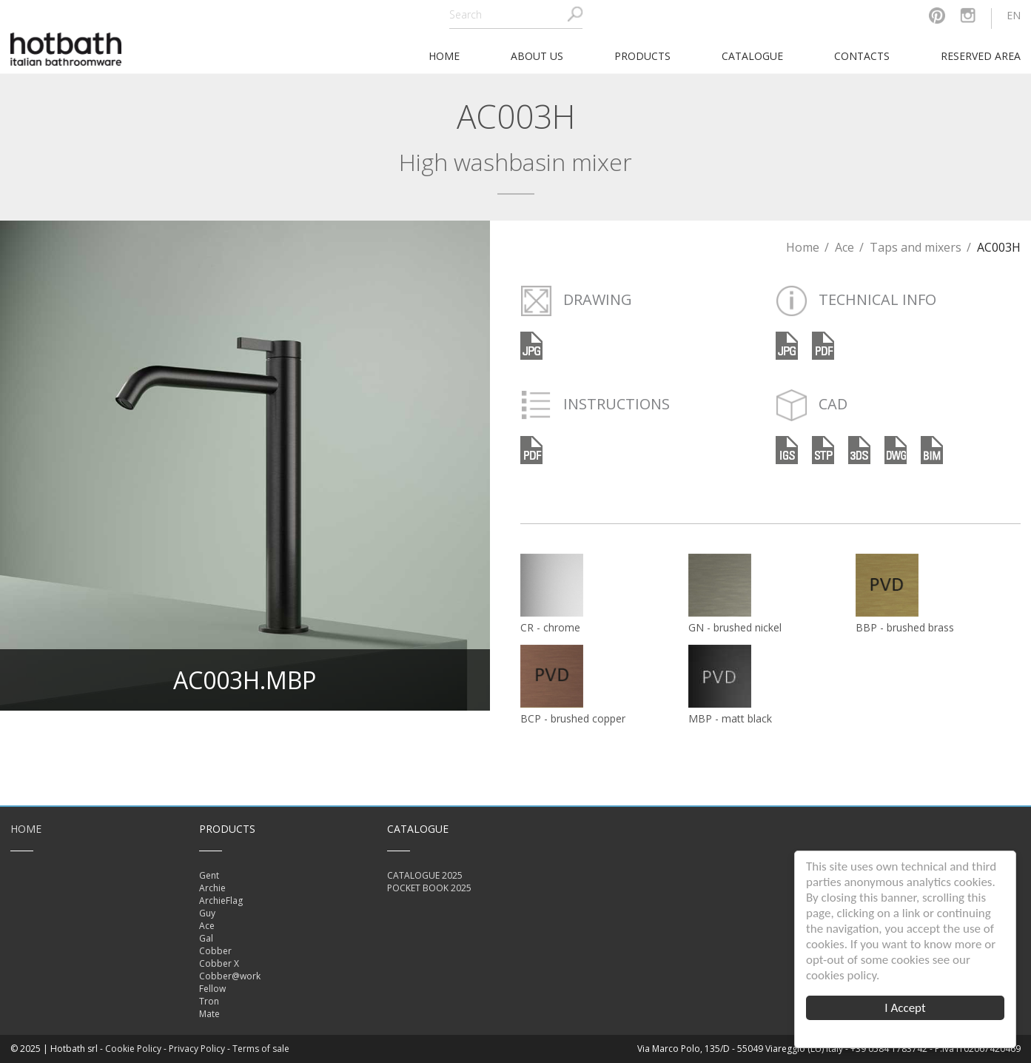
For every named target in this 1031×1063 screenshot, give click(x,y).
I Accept (904, 1008)
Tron (209, 1001)
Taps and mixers (915, 247)
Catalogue (752, 56)
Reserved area (981, 56)
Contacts (862, 56)
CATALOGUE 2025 (425, 875)
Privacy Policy (197, 1048)
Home (802, 247)
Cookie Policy (133, 1048)
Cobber (215, 951)
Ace (844, 247)
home (444, 56)
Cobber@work (230, 976)
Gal (206, 938)
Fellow (212, 988)
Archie (212, 888)
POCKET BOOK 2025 (429, 888)
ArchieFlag (221, 900)
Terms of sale (260, 1048)
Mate (209, 1013)
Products (642, 56)
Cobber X (219, 963)
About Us (537, 56)
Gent (209, 875)
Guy (207, 913)
